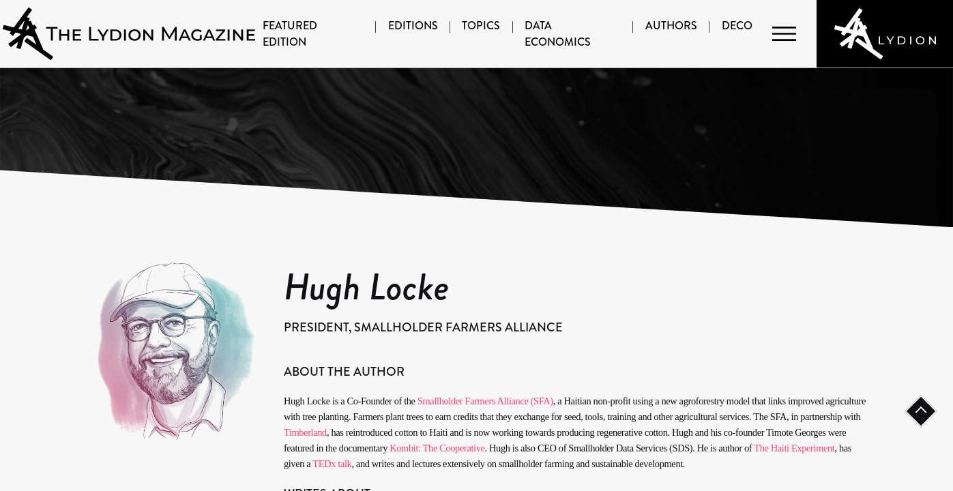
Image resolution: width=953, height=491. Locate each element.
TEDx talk (331, 463)
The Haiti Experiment (794, 448)
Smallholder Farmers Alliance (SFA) (485, 401)
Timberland (305, 432)
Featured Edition (290, 34)
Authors (671, 25)
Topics (481, 25)
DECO (737, 25)
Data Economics (558, 34)
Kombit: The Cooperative (437, 448)
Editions (413, 25)
